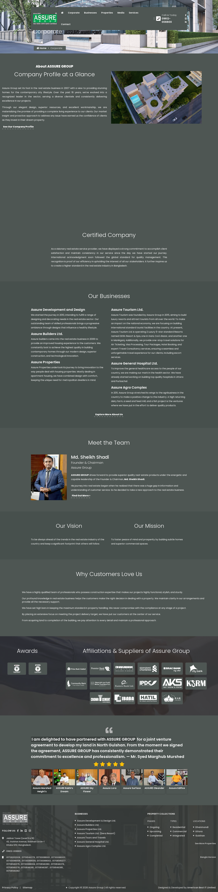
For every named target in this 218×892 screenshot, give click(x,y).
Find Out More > (81, 495)
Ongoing (154, 827)
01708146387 (42, 867)
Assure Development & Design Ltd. (96, 820)
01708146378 (13, 867)
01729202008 (13, 857)
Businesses (90, 12)
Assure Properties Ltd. (89, 829)
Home (41, 48)
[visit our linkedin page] (185, 22)
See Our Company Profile (18, 126)
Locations (199, 821)
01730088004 (28, 864)
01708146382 (13, 870)
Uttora (199, 831)
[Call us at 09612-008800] (168, 19)
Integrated (179, 835)
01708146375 (13, 864)
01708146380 (43, 864)
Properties (107, 12)
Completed (156, 835)
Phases (151, 821)
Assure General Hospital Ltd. (134, 363)
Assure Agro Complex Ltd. (91, 846)
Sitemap (27, 887)
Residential (179, 827)
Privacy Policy (10, 887)
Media (120, 12)
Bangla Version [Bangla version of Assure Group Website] (208, 857)
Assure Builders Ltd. (47, 334)
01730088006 (13, 860)
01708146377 (59, 860)
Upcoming (155, 831)
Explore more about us (109, 414)
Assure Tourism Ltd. (127, 309)
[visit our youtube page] (185, 18)
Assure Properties (45, 362)
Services (133, 12)
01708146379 (28, 857)
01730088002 (44, 860)
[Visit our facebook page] (185, 15)
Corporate (74, 12)
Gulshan (200, 835)
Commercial (179, 831)
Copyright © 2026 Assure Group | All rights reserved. (97, 887)
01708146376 (58, 864)
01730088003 (58, 857)
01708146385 (56, 867)
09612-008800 (14, 851)
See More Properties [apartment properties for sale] (205, 843)
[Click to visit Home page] (62, 13)
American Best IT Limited (201, 887)
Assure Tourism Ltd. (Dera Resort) (96, 833)
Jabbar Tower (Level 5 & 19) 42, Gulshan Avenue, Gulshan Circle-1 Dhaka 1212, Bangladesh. (25, 841)
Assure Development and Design (58, 309)
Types (173, 821)
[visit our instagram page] (30, 830)
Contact (65, 24)
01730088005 (29, 860)
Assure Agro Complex (129, 387)
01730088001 (43, 857)
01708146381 (27, 867)
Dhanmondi (201, 827)
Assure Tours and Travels (91, 837)
